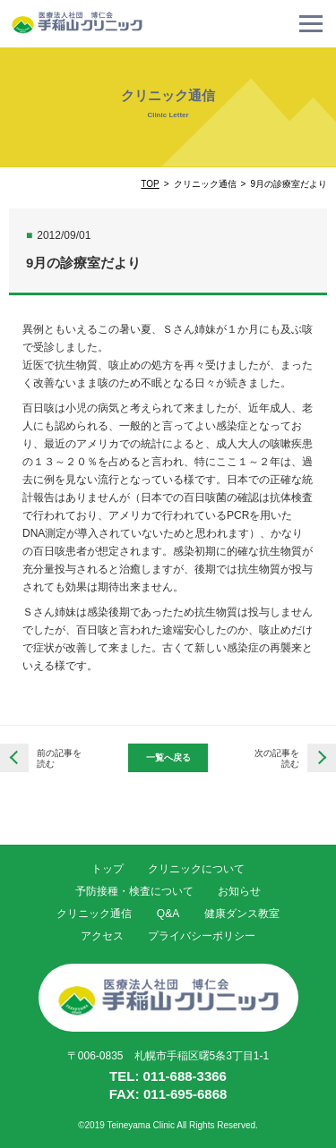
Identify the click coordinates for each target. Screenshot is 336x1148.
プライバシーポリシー (201, 936)
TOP (150, 184)
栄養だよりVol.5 (14, 758)
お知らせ (239, 891)
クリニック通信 (94, 913)
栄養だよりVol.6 (321, 758)
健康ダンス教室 (242, 913)
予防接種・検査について (134, 891)
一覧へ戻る (168, 757)
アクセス (102, 936)
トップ (107, 869)
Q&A (168, 913)
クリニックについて (196, 869)
